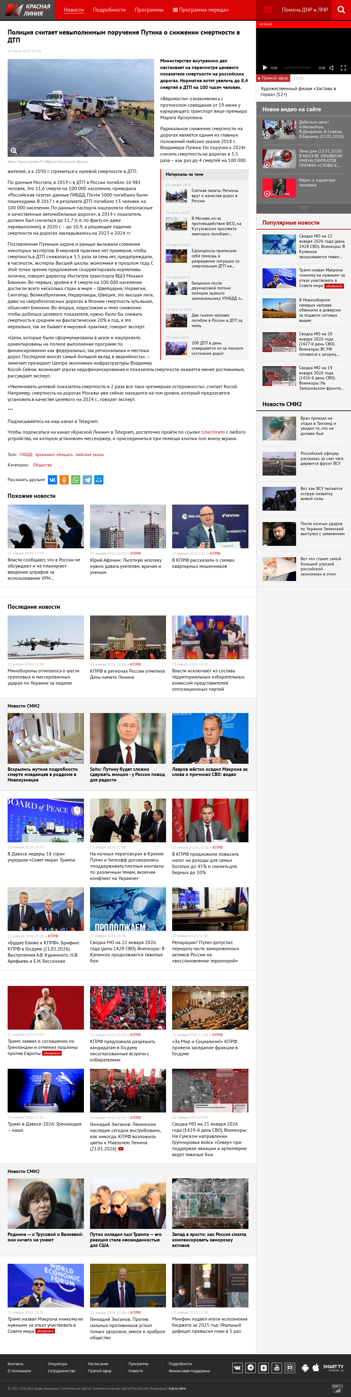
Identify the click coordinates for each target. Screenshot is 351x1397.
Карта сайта (177, 1388)
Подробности (109, 9)
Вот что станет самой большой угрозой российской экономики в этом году (321, 566)
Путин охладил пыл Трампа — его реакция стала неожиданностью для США (126, 1240)
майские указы (89, 454)
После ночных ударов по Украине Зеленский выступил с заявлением (323, 528)
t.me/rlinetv (213, 432)
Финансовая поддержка (189, 1371)
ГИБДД (26, 454)
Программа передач (201, 9)
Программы (149, 9)
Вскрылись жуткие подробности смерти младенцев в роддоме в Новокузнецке (43, 775)
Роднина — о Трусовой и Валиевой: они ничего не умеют (45, 1237)
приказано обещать (53, 454)
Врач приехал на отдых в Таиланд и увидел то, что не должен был (318, 426)
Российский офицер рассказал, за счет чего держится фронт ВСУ (322, 458)
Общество (42, 465)
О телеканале (19, 1371)
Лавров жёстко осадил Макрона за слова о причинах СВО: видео (210, 772)
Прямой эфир (99, 1371)
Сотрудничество (61, 1371)
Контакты (16, 1364)
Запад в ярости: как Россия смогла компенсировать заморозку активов (209, 1240)
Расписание (98, 1364)
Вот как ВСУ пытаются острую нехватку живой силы (321, 493)
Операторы (57, 1364)
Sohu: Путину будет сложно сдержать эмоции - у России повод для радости (127, 775)
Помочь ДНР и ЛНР (305, 9)
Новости (74, 9)
